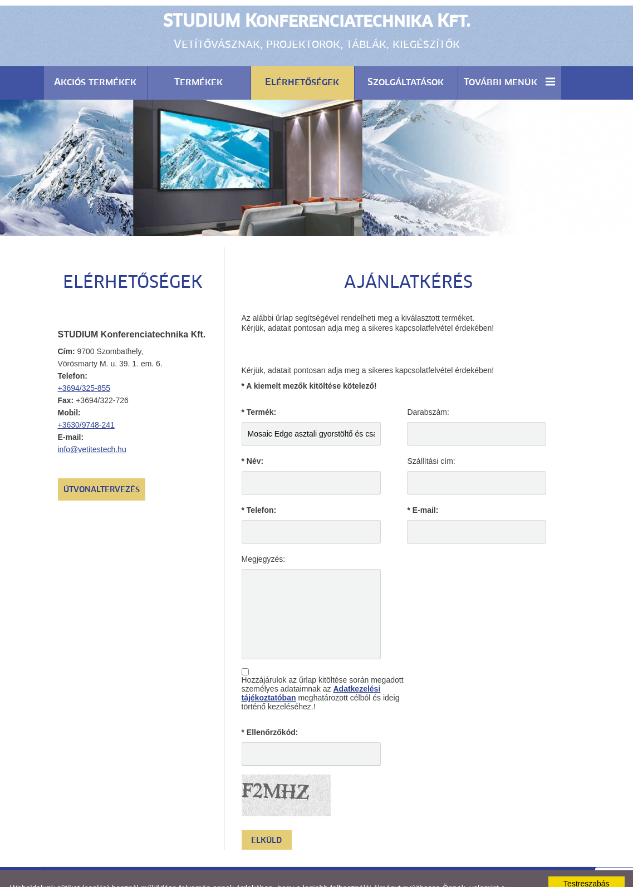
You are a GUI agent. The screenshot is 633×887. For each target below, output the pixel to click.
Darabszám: (428, 384)
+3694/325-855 (84, 360)
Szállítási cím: (431, 433)
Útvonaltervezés (101, 462)
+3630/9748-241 (86, 397)
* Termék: (259, 384)
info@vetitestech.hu (92, 421)
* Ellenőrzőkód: (270, 704)
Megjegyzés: (264, 531)
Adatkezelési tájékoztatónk (432, 869)
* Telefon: (259, 482)
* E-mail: (422, 482)
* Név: (253, 433)
